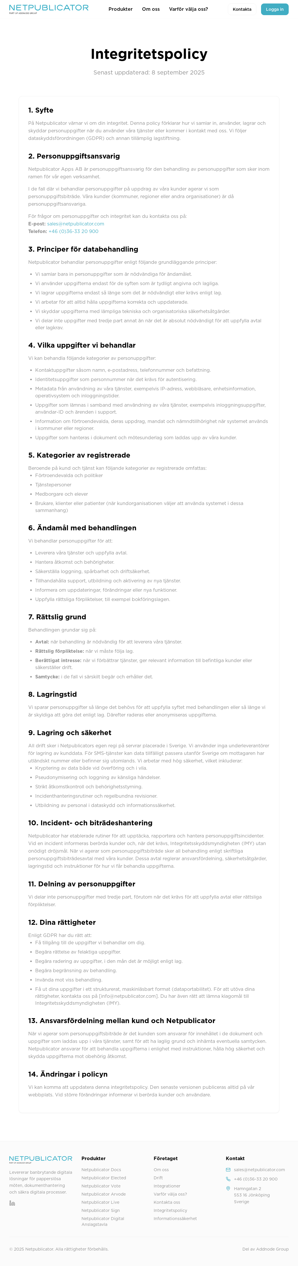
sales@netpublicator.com (75, 224)
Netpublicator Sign (100, 1210)
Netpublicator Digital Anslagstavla (102, 1221)
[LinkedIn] (12, 1203)
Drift (158, 1178)
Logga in (275, 9)
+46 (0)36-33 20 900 (73, 231)
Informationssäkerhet (175, 1218)
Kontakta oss (167, 1202)
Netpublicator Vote (100, 1186)
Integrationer (167, 1186)
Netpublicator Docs (101, 1169)
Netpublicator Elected (103, 1178)
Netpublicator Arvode (103, 1194)
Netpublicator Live (100, 1202)
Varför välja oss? (188, 9)
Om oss (151, 9)
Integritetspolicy (170, 1210)
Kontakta (242, 9)
